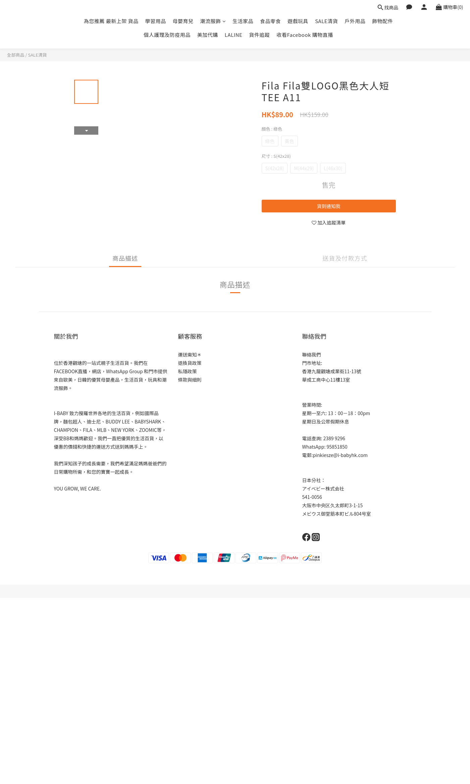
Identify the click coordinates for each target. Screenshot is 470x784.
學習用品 (155, 20)
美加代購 (207, 34)
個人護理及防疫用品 (167, 34)
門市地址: (312, 363)
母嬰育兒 (183, 20)
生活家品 (242, 20)
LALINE (234, 34)
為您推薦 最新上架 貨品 (111, 20)
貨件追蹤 (259, 34)
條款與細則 (190, 379)
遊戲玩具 (298, 20)
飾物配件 (382, 20)
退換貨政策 (190, 363)
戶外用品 (355, 20)
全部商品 (15, 55)
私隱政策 (187, 371)
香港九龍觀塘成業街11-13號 (331, 371)
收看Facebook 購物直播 (304, 34)
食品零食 (270, 20)
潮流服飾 (213, 20)
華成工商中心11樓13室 (326, 379)
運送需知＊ (190, 354)
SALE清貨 (326, 20)
